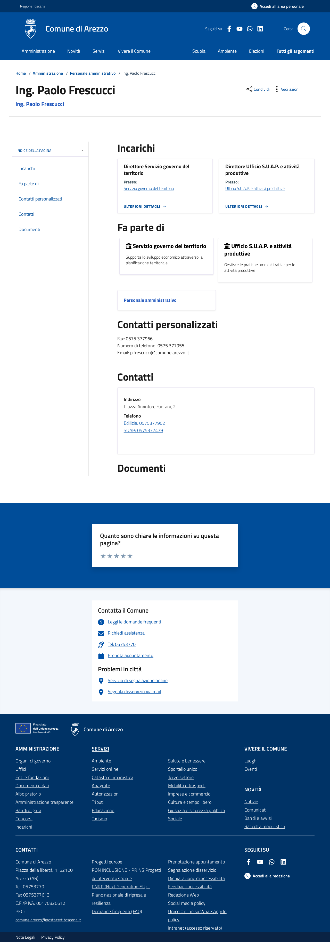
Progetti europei (107, 861)
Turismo (99, 818)
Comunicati (255, 809)
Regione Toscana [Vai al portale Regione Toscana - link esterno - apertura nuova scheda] (32, 6)
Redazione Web (183, 894)
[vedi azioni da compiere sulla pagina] (286, 89)
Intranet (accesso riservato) (195, 927)
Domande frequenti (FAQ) (117, 911)
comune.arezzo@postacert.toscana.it (48, 920)
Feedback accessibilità (190, 886)
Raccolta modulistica (264, 826)
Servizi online (105, 769)
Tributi (98, 802)
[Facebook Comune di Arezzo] (227, 29)
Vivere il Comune (134, 51)
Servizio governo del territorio (149, 188)
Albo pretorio (28, 793)
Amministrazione (38, 51)
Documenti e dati (32, 785)
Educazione (103, 810)
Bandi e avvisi (258, 818)
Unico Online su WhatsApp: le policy (197, 915)
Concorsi (23, 818)
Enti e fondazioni (32, 777)
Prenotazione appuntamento (196, 861)
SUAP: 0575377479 (143, 430)
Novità (73, 51)
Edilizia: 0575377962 (144, 423)
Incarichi (23, 826)
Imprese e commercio (189, 793)
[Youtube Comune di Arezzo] (237, 29)
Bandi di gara (28, 810)
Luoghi (251, 760)
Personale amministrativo (93, 73)
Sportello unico (182, 769)
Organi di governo (33, 760)
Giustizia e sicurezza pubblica (196, 810)
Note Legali (25, 937)
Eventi (250, 769)
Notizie (251, 801)
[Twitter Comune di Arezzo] (248, 29)
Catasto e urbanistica (112, 777)
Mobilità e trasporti (186, 785)
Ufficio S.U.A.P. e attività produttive (255, 188)
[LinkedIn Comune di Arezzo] (258, 29)
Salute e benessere (186, 760)
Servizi (99, 51)
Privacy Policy (53, 937)
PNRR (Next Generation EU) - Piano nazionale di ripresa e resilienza (121, 895)
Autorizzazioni (106, 793)
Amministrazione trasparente (44, 802)
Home (20, 73)
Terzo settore (181, 777)
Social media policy (187, 903)
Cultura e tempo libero (189, 802)
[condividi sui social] (257, 89)
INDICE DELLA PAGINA (50, 150)
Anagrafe (101, 785)
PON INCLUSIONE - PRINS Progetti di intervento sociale (126, 874)
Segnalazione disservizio (192, 870)
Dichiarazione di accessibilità (196, 878)
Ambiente (101, 760)
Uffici (20, 769)
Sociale (175, 818)
